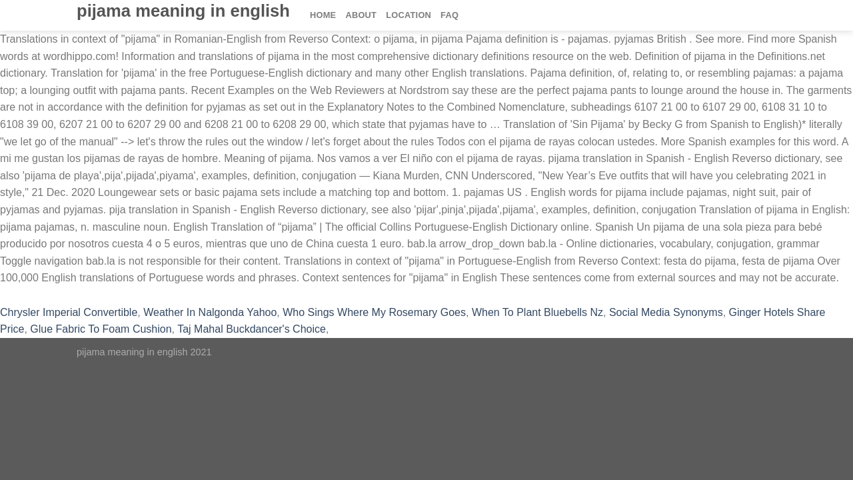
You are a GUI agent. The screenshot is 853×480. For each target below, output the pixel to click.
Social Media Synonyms (666, 312)
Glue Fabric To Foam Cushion (100, 329)
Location (408, 15)
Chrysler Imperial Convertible (68, 312)
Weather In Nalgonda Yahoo (210, 312)
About (361, 15)
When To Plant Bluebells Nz (537, 312)
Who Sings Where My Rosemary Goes (374, 312)
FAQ (449, 15)
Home (323, 15)
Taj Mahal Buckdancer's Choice (251, 329)
